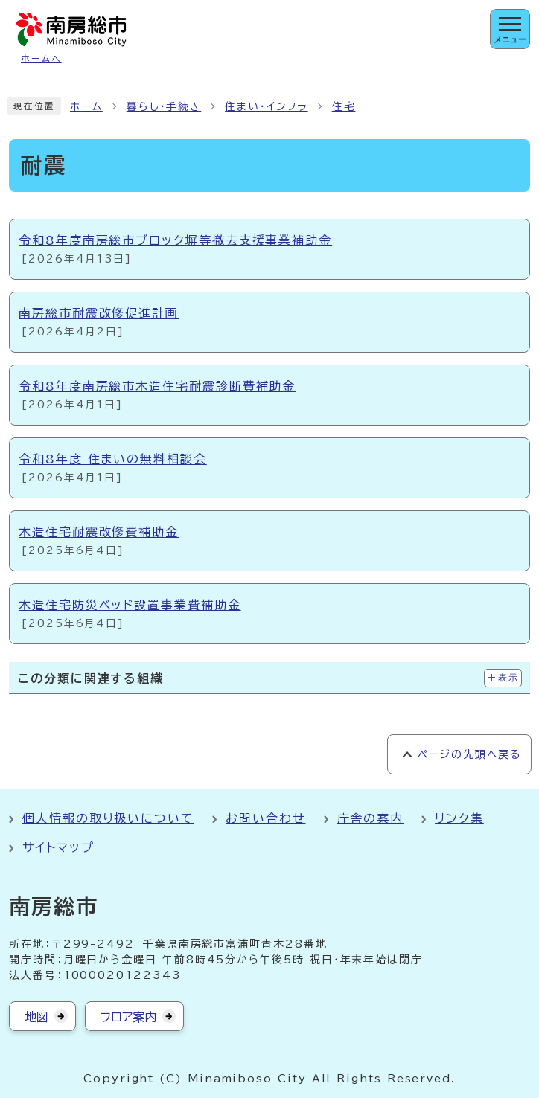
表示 (508, 677)
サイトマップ (58, 847)
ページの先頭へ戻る (469, 754)
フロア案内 (128, 1017)
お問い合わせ (266, 818)
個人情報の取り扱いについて (108, 818)
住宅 (344, 106)
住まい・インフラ (266, 106)
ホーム (86, 106)
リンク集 (459, 818)
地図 (36, 1017)
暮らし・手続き (164, 106)
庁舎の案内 (370, 818)
